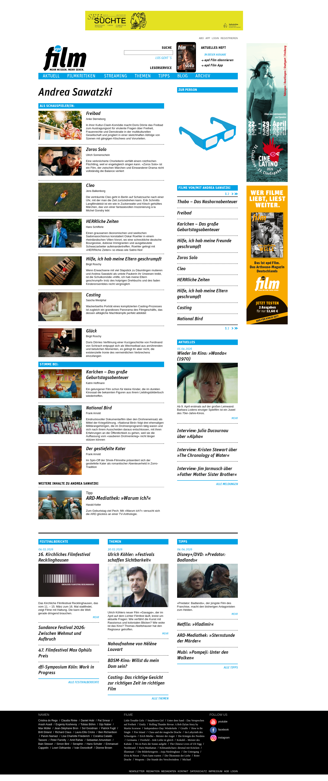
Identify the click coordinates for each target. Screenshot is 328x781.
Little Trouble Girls (134, 720)
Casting (93, 295)
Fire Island (139, 732)
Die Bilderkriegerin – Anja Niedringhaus (159, 751)
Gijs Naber (105, 724)
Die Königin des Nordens (191, 736)
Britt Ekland (45, 732)
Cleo (90, 185)
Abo (201, 38)
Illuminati (129, 751)
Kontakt (183, 771)
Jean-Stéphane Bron (66, 728)
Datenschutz (198, 771)
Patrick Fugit (108, 728)
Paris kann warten (151, 755)
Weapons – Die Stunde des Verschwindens (157, 759)
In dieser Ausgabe (215, 55)
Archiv (202, 76)
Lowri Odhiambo (61, 747)
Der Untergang (191, 751)
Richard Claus (63, 732)
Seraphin (78, 743)
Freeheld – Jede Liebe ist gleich (156, 740)
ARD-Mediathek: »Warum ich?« (118, 498)
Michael (186, 759)
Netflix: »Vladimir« (195, 624)
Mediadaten (168, 771)
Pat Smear (104, 720)
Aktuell (51, 76)
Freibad (93, 113)
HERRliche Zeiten (102, 221)
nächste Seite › (231, 193)
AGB (226, 771)
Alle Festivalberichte (83, 682)
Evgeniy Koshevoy (66, 724)
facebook (223, 729)
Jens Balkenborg (95, 191)
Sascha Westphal (96, 300)
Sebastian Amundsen (98, 740)
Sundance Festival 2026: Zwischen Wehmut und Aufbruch (61, 633)
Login (215, 38)
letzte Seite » (236, 193)
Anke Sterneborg (96, 119)
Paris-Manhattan (147, 747)
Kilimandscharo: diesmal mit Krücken (179, 747)
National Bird (99, 408)
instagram (224, 737)
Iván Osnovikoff (83, 747)
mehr (235, 418)
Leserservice (161, 68)
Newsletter (137, 771)
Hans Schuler (94, 743)
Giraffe (184, 728)
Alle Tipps (231, 667)
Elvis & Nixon (131, 755)
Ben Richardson (107, 732)
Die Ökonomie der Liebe (178, 755)
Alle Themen (160, 698)
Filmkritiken (81, 76)
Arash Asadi (45, 724)
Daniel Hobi (87, 720)
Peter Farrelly (58, 740)
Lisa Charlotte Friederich (75, 736)
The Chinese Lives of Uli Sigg (186, 743)
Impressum (215, 771)
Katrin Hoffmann (95, 383)
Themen (143, 76)
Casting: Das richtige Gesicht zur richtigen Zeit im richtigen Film (136, 683)
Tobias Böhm (87, 724)
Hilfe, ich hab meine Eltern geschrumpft (124, 259)
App (208, 38)
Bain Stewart (45, 743)
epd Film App (213, 65)
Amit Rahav (76, 740)
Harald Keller (93, 504)
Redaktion (153, 771)
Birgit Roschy (93, 264)
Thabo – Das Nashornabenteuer (207, 201)
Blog (182, 76)
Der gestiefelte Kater (106, 448)
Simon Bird (63, 743)
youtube (223, 721)
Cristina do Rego (48, 720)
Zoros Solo (96, 149)
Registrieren (229, 38)
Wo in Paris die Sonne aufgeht (150, 743)
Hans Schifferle (95, 227)
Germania (132, 740)
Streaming (115, 76)
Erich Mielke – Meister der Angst (157, 736)
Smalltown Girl (156, 720)
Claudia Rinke (69, 720)
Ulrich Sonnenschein (98, 155)
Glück (91, 331)
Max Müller (44, 728)
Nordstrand (130, 747)
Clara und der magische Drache (164, 732)
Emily (142, 724)
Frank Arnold (93, 413)
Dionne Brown (104, 747)
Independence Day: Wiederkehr (160, 728)
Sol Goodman (90, 728)
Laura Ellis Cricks (85, 732)
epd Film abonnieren (218, 60)
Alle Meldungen (227, 484)
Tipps (164, 76)
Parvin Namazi (49, 736)
